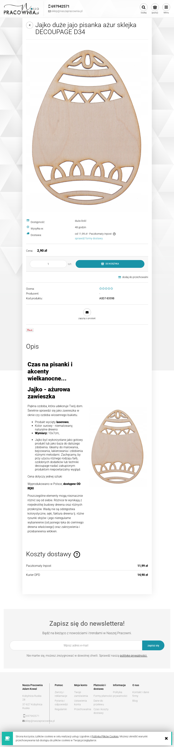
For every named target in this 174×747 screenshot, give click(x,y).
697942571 (32, 715)
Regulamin (61, 709)
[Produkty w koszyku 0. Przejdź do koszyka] (155, 8)
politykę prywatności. (133, 655)
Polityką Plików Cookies (105, 736)
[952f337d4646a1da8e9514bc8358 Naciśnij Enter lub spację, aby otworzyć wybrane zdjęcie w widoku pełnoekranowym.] (87, 127)
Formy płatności (103, 695)
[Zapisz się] (153, 645)
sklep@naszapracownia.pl (34, 720)
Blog (135, 700)
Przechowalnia (82, 709)
